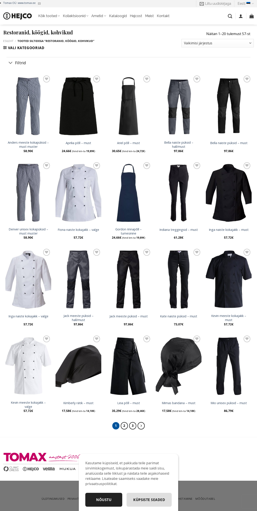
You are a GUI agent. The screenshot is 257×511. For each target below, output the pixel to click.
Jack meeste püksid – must (128, 316)
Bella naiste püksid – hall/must (178, 145)
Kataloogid (118, 16)
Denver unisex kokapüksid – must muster (28, 231)
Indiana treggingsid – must (178, 230)
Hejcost (136, 16)
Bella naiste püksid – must (228, 143)
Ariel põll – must (128, 143)
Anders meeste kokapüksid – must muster (28, 145)
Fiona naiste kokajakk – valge (78, 230)
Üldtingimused (53, 499)
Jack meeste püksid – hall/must (78, 318)
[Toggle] (10, 63)
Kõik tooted (49, 16)
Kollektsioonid (75, 16)
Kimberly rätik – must (78, 403)
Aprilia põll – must (78, 143)
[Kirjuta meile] (39, 3)
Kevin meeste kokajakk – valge (28, 405)
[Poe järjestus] (217, 43)
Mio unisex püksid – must (229, 403)
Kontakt (163, 16)
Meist (149, 16)
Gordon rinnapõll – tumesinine (128, 231)
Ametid (98, 16)
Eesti (246, 4)
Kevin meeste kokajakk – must (228, 318)
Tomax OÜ (19, 3)
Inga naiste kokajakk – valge (28, 316)
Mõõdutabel (205, 499)
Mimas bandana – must (178, 403)
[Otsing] (230, 16)
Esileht (8, 41)
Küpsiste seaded (149, 499)
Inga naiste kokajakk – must (229, 230)
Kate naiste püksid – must (178, 316)
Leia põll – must (128, 403)
